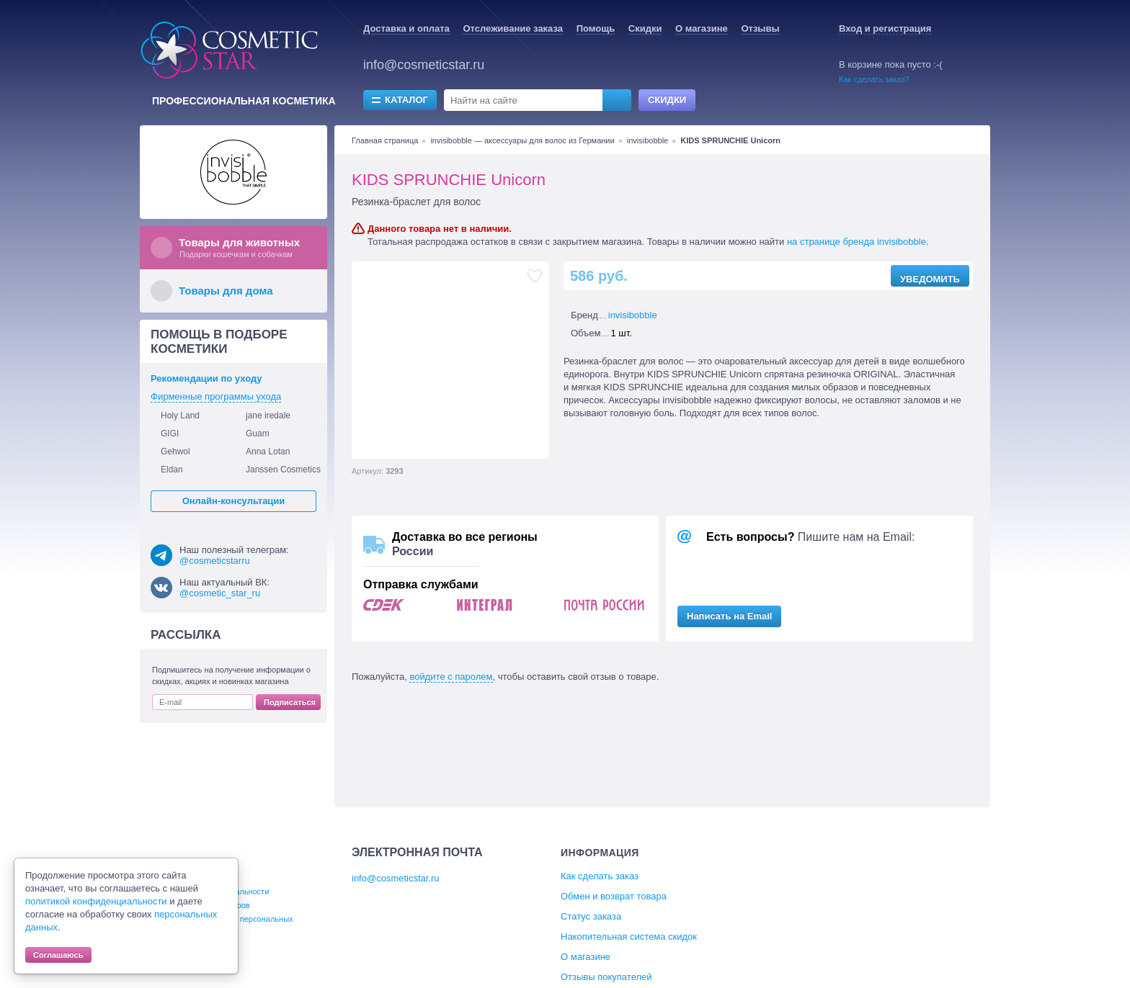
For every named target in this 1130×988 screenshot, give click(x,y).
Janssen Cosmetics (283, 469)
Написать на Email (729, 616)
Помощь (596, 28)
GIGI (170, 433)
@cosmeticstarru (214, 560)
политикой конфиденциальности (96, 901)
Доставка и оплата (406, 28)
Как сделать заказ (600, 876)
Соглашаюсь (58, 955)
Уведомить (930, 279)
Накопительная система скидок (629, 936)
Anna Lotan (268, 451)
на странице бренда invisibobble (856, 241)
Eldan (172, 469)
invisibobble (647, 140)
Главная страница (385, 140)
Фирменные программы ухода (216, 396)
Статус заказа (591, 916)
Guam (258, 433)
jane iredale (268, 415)
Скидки (645, 28)
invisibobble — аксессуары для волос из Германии (522, 140)
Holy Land (180, 415)
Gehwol (175, 451)
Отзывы (760, 28)
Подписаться (290, 702)
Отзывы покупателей (606, 976)
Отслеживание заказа (513, 28)
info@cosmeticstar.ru (423, 65)
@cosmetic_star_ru (219, 593)
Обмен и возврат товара (614, 896)
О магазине (701, 28)
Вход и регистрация (885, 28)
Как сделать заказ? (874, 79)
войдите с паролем (450, 676)
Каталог (406, 99)
